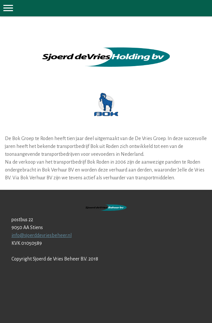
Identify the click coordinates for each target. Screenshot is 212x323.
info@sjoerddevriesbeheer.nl (41, 235)
